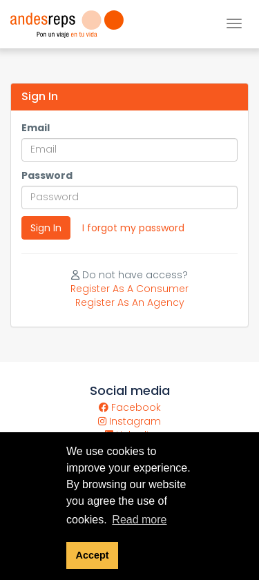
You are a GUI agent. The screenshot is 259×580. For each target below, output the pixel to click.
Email (35, 128)
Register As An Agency (129, 302)
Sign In (45, 228)
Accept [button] (92, 555)
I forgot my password (133, 228)
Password (47, 175)
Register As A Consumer (129, 289)
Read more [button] (139, 519)
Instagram (129, 421)
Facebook (130, 407)
